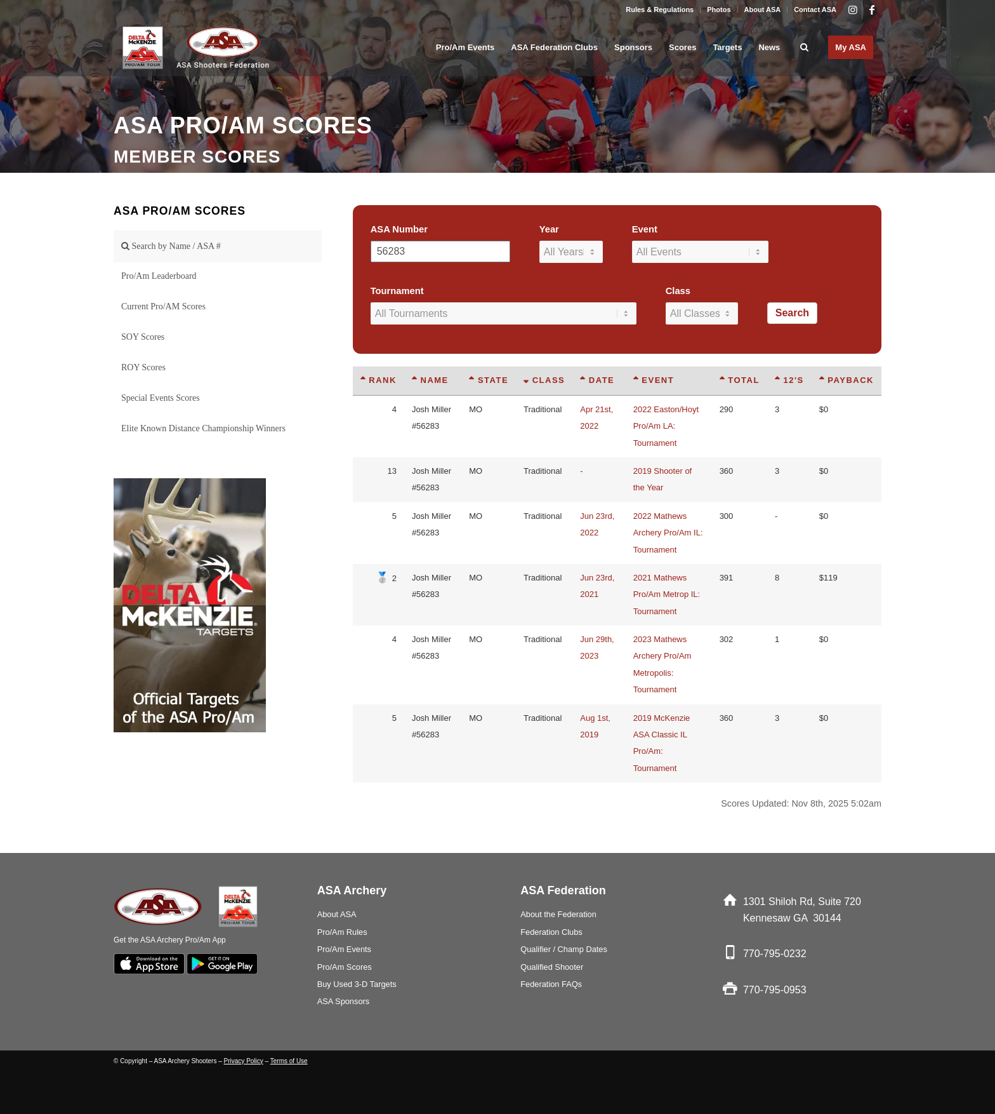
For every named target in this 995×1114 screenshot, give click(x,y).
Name (430, 380)
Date (597, 380)
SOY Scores (142, 337)
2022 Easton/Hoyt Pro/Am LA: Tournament (666, 426)
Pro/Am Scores (344, 967)
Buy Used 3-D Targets (357, 984)
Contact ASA (815, 9)
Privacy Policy (243, 1060)
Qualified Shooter (551, 967)
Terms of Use (289, 1060)
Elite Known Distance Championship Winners (203, 428)
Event (644, 229)
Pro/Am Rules (342, 932)
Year (549, 229)
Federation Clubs (551, 932)
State (488, 380)
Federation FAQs (551, 984)
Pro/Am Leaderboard (159, 276)
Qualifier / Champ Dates (563, 949)
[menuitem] (660, 9)
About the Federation (558, 914)
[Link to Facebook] (871, 9)
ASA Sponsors (343, 1001)
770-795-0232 (775, 953)
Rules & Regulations (660, 9)
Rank (378, 380)
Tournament (397, 291)
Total (740, 380)
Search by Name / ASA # (171, 246)
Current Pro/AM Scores (163, 306)
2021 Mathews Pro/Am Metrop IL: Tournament (666, 594)
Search (792, 312)
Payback (846, 380)
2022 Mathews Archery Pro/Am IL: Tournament (668, 532)
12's (789, 380)
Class (678, 291)
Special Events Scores (160, 398)
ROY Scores (143, 367)
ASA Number (399, 229)
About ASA (762, 9)
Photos (718, 9)
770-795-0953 (775, 989)
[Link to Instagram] (852, 9)
